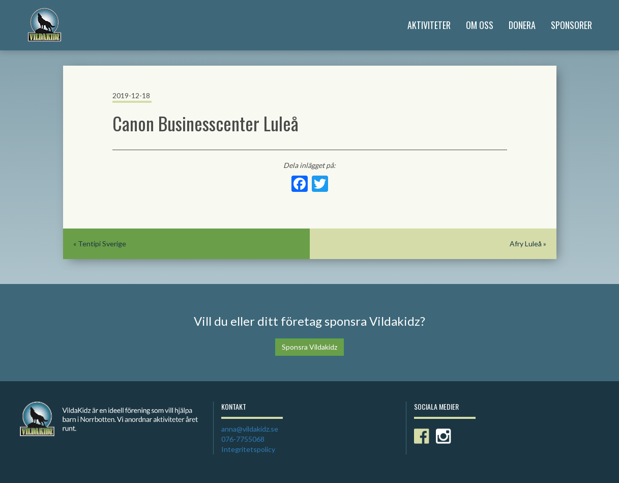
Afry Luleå (526, 243)
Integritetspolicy (248, 449)
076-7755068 (242, 439)
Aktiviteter (429, 25)
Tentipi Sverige (102, 243)
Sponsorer (571, 25)
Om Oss (479, 25)
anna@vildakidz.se (249, 428)
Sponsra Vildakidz (309, 347)
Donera (522, 25)
